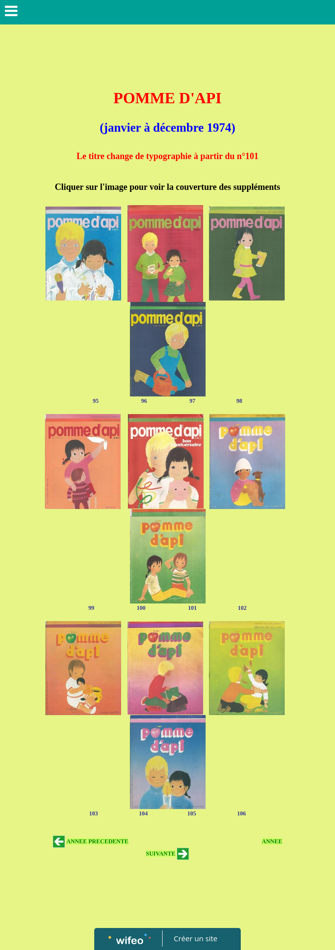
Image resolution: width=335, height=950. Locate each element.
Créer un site (195, 938)
